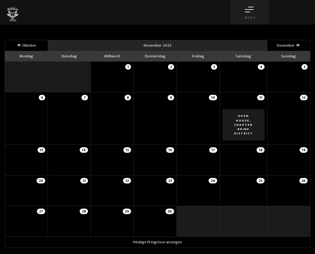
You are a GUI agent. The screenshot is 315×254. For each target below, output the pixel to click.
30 (170, 211)
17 (213, 150)
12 (303, 97)
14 (84, 150)
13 (41, 150)
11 (260, 97)
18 (260, 150)
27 (41, 211)
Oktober (26, 45)
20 (41, 181)
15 (127, 150)
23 (170, 181)
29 (127, 211)
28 (84, 211)
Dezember (289, 45)
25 (260, 181)
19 (303, 150)
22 (127, 181)
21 (84, 181)
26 (303, 181)
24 (213, 181)
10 (213, 97)
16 (170, 150)
